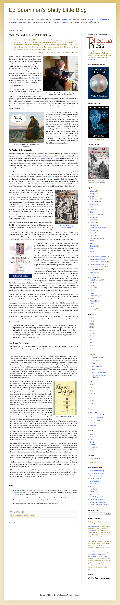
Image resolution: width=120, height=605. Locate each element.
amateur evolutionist (18, 22)
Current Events (94, 214)
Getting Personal (97, 369)
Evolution (93, 225)
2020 (89, 321)
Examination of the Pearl (97, 227)
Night (91, 434)
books (65, 416)
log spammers (93, 530)
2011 (89, 400)
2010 (89, 403)
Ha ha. (101, 537)
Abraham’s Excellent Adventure (100, 415)
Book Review (94, 199)
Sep (91, 345)
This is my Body (95, 420)
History (26, 515)
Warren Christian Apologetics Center (46, 158)
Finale (93, 363)
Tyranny (92, 309)
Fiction (92, 233)
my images (100, 550)
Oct (91, 342)
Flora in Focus (94, 450)
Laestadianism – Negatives (98, 256)
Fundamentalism (95, 238)
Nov (91, 339)
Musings (92, 277)
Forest (92, 439)
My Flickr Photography (97, 471)
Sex (91, 298)
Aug (91, 348)
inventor (64, 19)
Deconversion (94, 217)
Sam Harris (93, 489)
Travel (92, 306)
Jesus (32, 515)
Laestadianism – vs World (98, 267)
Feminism (93, 230)
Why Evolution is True (97, 473)
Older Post (74, 523)
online (101, 182)
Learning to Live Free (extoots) (99, 504)
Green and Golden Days (99, 372)
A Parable (93, 425)
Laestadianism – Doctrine (98, 254)
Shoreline (93, 445)
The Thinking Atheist (96, 497)
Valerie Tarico (94, 491)
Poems (92, 288)
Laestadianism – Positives (98, 262)
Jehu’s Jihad (93, 412)
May (91, 381)
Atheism (92, 191)
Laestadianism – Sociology (98, 264)
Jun (91, 355)
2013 (89, 333)
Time (91, 303)
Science (92, 293)
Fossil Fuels (94, 235)
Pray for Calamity (95, 478)
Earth (91, 220)
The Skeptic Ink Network (97, 499)
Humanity (93, 246)
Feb (91, 390)
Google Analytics (92, 526)
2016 (89, 324)
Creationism (94, 209)
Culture (92, 212)
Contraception (94, 204)
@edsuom (97, 458)
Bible (11, 515)
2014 (89, 330)
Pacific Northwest (95, 280)
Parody (92, 282)
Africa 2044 (93, 423)
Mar (91, 387)
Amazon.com (34, 498)
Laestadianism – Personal (98, 259)
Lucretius (93, 275)
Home (44, 523)
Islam (92, 248)
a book (23, 106)
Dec (91, 336)
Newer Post (13, 523)
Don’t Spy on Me (97, 366)
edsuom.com (92, 59)
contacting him (17, 492)
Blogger (77, 595)
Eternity (92, 222)
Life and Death (94, 269)
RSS (99, 462)
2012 (89, 397)
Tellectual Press (95, 301)
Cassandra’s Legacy (96, 476)
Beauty (92, 194)
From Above (93, 447)
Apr (91, 384)
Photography (94, 285)
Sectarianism (94, 296)
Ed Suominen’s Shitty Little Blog (48, 10)
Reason (92, 290)
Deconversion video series (98, 502)
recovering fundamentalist (98, 19)
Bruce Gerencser (95, 494)
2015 (89, 327)
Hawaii (92, 241)
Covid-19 (93, 207)
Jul (91, 351)
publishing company (60, 22)
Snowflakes (95, 360)
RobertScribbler (95, 481)
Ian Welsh (93, 484)
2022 (89, 318)
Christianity (19, 515)
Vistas (91, 437)
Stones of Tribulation (96, 417)
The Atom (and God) (98, 357)
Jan (91, 393)
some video (51, 176)
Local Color (94, 272)
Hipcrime (93, 486)
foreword (70, 101)
